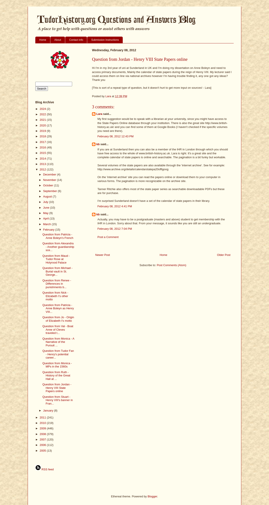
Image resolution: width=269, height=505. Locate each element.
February (49, 229)
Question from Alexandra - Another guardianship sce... (58, 247)
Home (42, 39)
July (46, 202)
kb (98, 144)
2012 (43, 169)
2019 (43, 131)
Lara (99, 114)
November (50, 180)
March (47, 224)
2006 (43, 445)
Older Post (223, 255)
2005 (43, 450)
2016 (43, 147)
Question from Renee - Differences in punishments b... (56, 284)
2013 (43, 164)
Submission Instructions (105, 39)
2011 (43, 417)
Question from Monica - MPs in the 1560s (57, 365)
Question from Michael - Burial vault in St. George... (57, 271)
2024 (43, 109)
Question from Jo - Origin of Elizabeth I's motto (58, 319)
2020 (43, 125)
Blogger (152, 496)
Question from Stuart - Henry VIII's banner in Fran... (57, 400)
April (46, 218)
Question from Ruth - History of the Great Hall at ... (56, 376)
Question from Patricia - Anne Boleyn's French (57, 236)
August (48, 196)
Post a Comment (108, 237)
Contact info (76, 39)
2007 (43, 439)
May (46, 213)
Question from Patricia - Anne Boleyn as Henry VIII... (58, 308)
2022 (43, 114)
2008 (43, 434)
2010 (43, 423)
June (46, 207)
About (57, 39)
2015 (43, 153)
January (48, 410)
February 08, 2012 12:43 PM (115, 136)
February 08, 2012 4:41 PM (114, 206)
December (50, 174)
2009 (43, 428)
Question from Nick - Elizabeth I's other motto (55, 296)
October (48, 185)
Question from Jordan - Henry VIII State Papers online (56, 388)
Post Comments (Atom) (171, 265)
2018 (43, 136)
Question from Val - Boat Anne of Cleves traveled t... (57, 330)
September (50, 191)
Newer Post (102, 255)
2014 (43, 158)
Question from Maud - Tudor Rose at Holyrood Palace (56, 259)
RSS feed (44, 469)
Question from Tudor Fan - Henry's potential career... (58, 354)
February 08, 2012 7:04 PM (114, 228)
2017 (43, 142)
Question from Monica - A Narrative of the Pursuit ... (58, 342)
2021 (43, 119)
